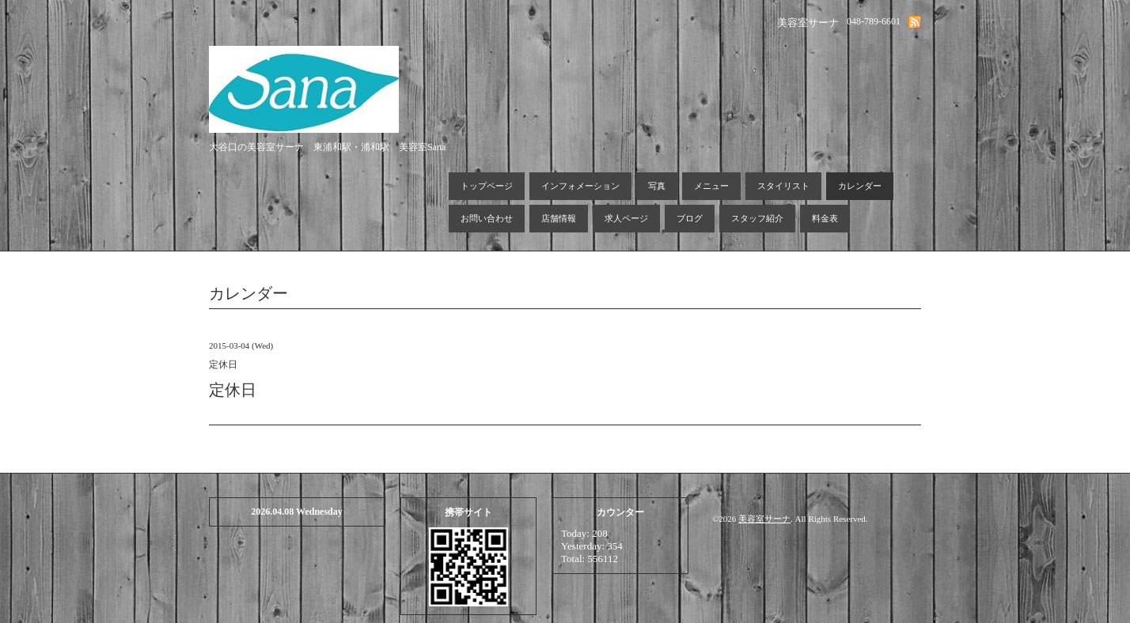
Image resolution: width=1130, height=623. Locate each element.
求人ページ (626, 218)
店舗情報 (558, 218)
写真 (656, 186)
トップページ (487, 186)
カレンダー (860, 186)
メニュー (711, 186)
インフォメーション (580, 186)
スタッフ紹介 (757, 218)
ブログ (690, 218)
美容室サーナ (764, 518)
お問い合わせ (487, 218)
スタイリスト (783, 186)
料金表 (825, 218)
